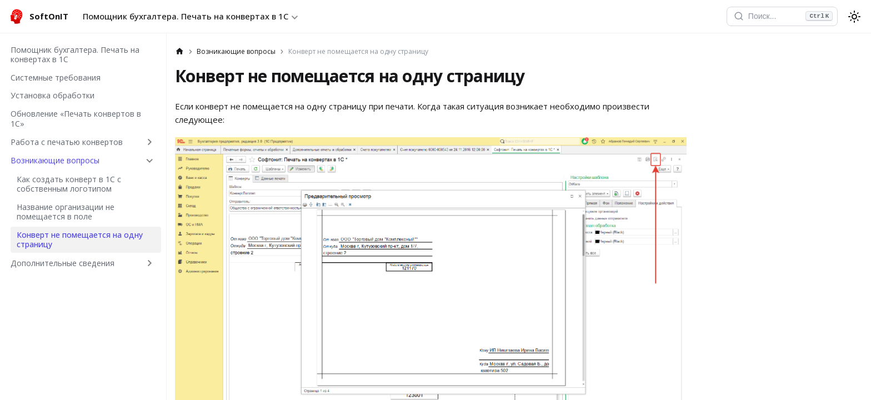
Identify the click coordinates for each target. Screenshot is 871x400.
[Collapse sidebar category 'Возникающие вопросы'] (149, 160)
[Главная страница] (179, 51)
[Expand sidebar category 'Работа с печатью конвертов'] (149, 141)
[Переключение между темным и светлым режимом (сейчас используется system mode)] (854, 16)
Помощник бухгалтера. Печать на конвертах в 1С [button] (185, 16)
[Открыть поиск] (782, 17)
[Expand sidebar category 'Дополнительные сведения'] (149, 262)
